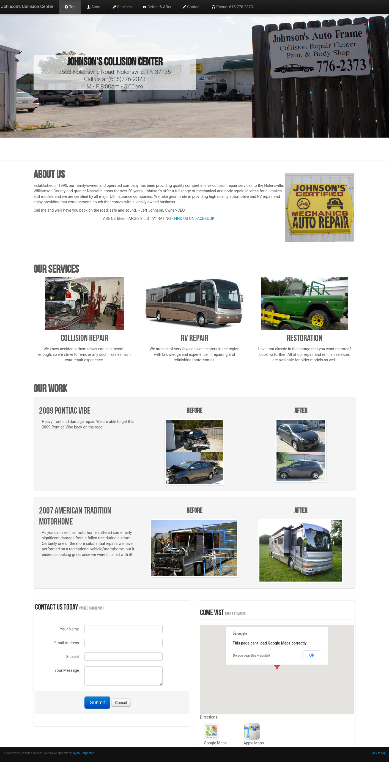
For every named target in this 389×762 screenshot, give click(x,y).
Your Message (66, 670)
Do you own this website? (251, 655)
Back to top (378, 753)
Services (122, 7)
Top (70, 7)
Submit (97, 702)
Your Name (69, 629)
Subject (72, 656)
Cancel (121, 702)
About (94, 7)
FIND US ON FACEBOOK (194, 218)
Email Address (66, 643)
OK (311, 655)
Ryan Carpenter (83, 753)
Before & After (157, 7)
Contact (191, 7)
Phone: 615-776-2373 (232, 7)
